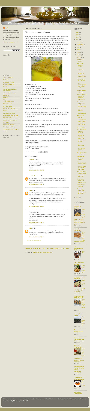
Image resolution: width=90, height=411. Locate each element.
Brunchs (5, 87)
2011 (77, 32)
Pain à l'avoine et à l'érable (81, 79)
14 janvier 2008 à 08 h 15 (36, 237)
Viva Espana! (77, 372)
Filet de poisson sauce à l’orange (81, 131)
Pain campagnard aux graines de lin (81, 85)
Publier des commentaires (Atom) (42, 252)
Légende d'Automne (77, 229)
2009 (77, 37)
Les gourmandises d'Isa (78, 248)
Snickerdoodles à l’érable (81, 91)
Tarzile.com (77, 330)
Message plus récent (33, 248)
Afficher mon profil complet (11, 42)
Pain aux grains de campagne (81, 162)
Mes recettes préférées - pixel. (79, 338)
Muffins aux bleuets (80, 60)
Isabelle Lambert (34, 176)
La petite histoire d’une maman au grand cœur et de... (81, 122)
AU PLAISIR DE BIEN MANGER (79, 297)
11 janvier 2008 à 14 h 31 (36, 184)
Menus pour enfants (9, 108)
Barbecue (6, 80)
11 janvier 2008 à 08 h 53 (36, 170)
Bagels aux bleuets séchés (80, 65)
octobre (79, 42)
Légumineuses (7, 104)
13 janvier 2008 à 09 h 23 (36, 222)
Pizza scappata (81, 113)
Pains (5, 111)
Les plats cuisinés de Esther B (77, 206)
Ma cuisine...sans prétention (79, 277)
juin (78, 47)
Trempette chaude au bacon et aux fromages (81, 191)
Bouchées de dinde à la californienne (81, 180)
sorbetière (6, 122)
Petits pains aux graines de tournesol (81, 167)
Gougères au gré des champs (80, 158)
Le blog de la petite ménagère (79, 378)
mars (78, 52)
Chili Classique (81, 127)
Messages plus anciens (59, 248)
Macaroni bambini (80, 109)
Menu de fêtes (7, 106)
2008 (77, 40)
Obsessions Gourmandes (78, 392)
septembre (80, 44)
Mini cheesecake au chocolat (82, 153)
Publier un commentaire (34, 240)
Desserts (6, 95)
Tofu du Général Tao (83, 383)
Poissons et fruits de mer (10, 115)
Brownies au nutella (80, 116)
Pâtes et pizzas (7, 117)
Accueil (46, 248)
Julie (30, 190)
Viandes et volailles (9, 127)
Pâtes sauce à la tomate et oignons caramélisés (82, 97)
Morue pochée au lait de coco (83, 269)
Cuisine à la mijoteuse (9, 93)
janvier (79, 57)
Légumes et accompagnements (8, 100)
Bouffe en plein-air (8, 84)
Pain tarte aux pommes (81, 148)
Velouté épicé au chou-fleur (78, 332)
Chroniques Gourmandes (78, 346)
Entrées (5, 97)
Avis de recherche (80, 144)
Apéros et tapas (8, 77)
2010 (77, 34)
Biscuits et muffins (8, 82)
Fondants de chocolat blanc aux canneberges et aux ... (81, 138)
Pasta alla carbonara (80, 70)
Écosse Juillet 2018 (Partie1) (83, 321)
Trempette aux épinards (81, 185)
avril (78, 49)
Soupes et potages (8, 124)
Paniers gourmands (9, 113)
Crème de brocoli (79, 341)
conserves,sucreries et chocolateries (9, 89)
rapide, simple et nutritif (10, 120)
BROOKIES (83, 252)
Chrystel (31, 159)
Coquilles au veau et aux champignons (81, 75)
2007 (77, 197)
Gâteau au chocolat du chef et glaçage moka (81, 104)
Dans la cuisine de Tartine (79, 263)
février (79, 55)
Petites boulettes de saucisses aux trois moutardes (82, 174)
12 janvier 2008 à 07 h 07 (36, 206)
